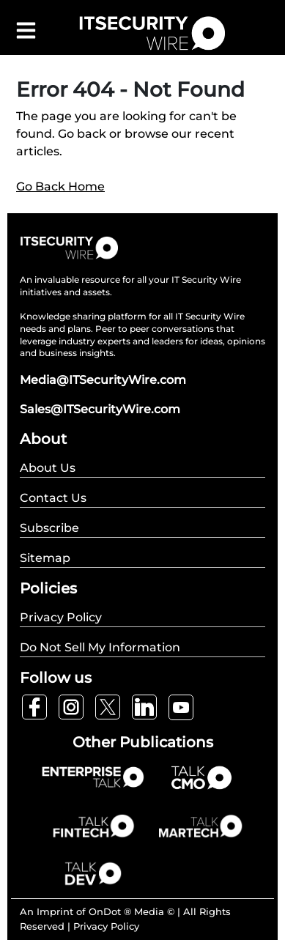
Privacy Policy (106, 926)
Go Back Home (60, 186)
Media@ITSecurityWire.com (103, 380)
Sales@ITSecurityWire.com (100, 409)
